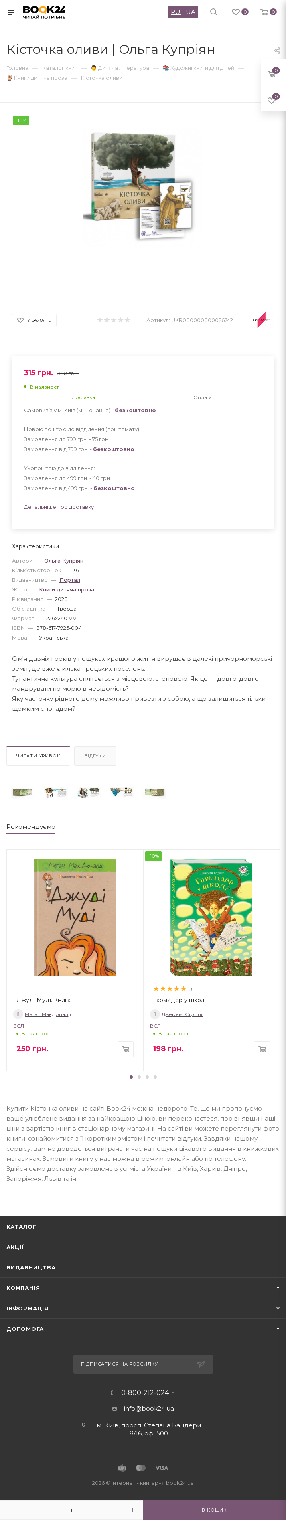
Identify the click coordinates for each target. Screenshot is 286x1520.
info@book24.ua (149, 1408)
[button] (131, 1077)
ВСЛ (18, 1026)
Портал (69, 580)
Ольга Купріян (63, 560)
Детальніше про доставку (59, 507)
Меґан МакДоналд (42, 1014)
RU (176, 12)
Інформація (27, 1308)
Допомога (24, 1329)
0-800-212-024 (145, 1393)
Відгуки (95, 756)
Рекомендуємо (30, 826)
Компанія (23, 1288)
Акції (15, 1247)
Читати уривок (38, 756)
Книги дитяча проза (66, 589)
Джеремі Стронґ (176, 1014)
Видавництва (31, 1267)
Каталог (21, 1226)
